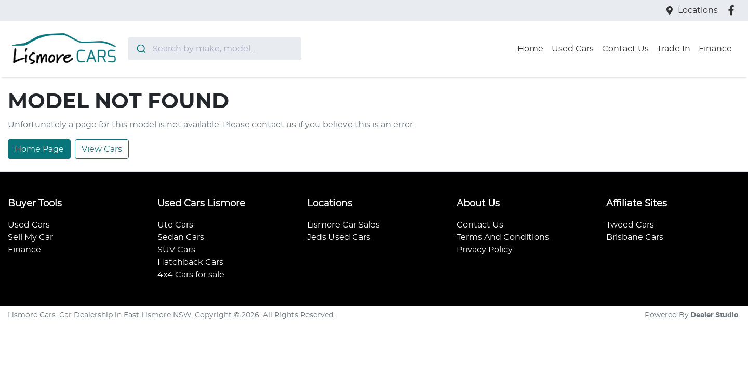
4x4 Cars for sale (190, 275)
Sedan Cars (180, 237)
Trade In (673, 49)
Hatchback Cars (190, 262)
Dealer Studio (715, 315)
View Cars (102, 149)
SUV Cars (176, 250)
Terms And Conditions (503, 237)
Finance (715, 49)
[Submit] (140, 48)
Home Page (39, 149)
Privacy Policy (485, 250)
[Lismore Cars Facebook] (733, 10)
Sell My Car (30, 237)
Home (530, 49)
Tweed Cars (630, 225)
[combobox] (214, 48)
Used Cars (573, 49)
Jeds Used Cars (338, 237)
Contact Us (625, 49)
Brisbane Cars (634, 237)
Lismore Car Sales (343, 225)
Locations (698, 10)
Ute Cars (175, 225)
